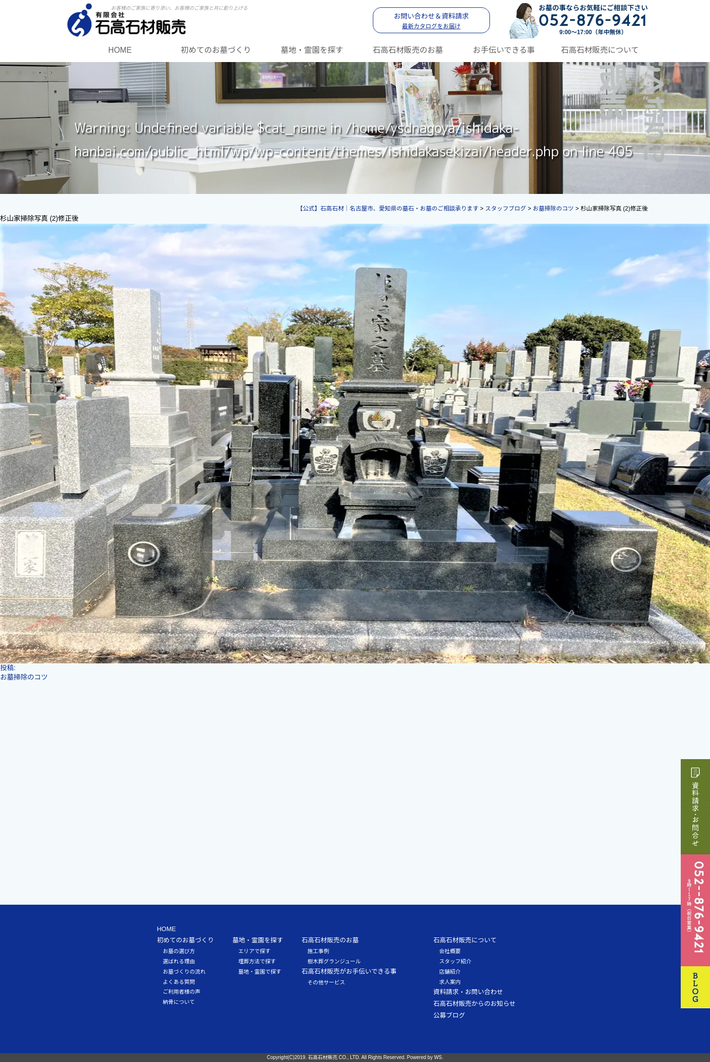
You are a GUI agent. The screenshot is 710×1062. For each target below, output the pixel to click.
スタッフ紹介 (455, 961)
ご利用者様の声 (181, 992)
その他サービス (326, 982)
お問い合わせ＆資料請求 (431, 21)
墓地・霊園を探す (312, 50)
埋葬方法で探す (257, 961)
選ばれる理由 (178, 961)
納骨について (178, 1002)
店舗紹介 (450, 972)
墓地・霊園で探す (259, 972)
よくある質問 (178, 982)
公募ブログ (449, 1015)
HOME (120, 50)
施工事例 (318, 951)
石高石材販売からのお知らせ (474, 1003)
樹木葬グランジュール (334, 961)
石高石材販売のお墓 (408, 50)
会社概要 (450, 951)
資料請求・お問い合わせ (468, 992)
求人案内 (450, 982)
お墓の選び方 (178, 951)
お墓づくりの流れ (183, 972)
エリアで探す (254, 951)
